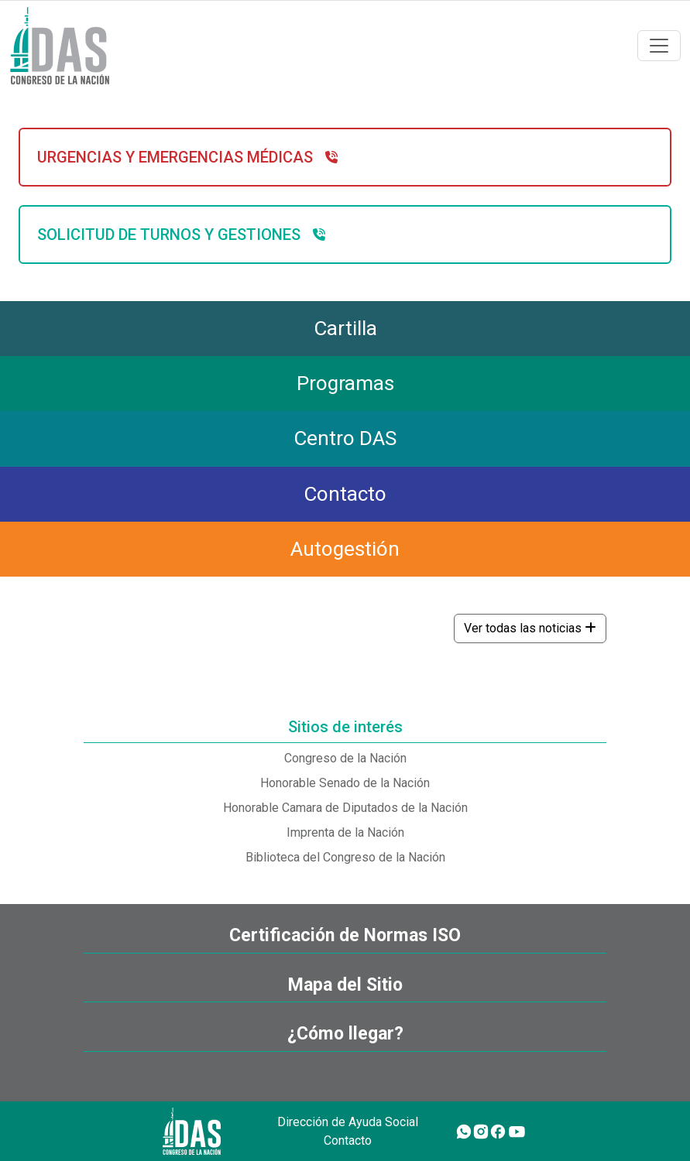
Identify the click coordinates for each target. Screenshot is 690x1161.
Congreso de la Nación (345, 758)
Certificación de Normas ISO (345, 935)
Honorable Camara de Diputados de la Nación (345, 807)
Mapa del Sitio (345, 984)
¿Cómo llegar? (345, 1033)
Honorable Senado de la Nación (345, 783)
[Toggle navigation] (659, 45)
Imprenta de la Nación (345, 832)
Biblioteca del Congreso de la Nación (345, 857)
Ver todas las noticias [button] (530, 628)
